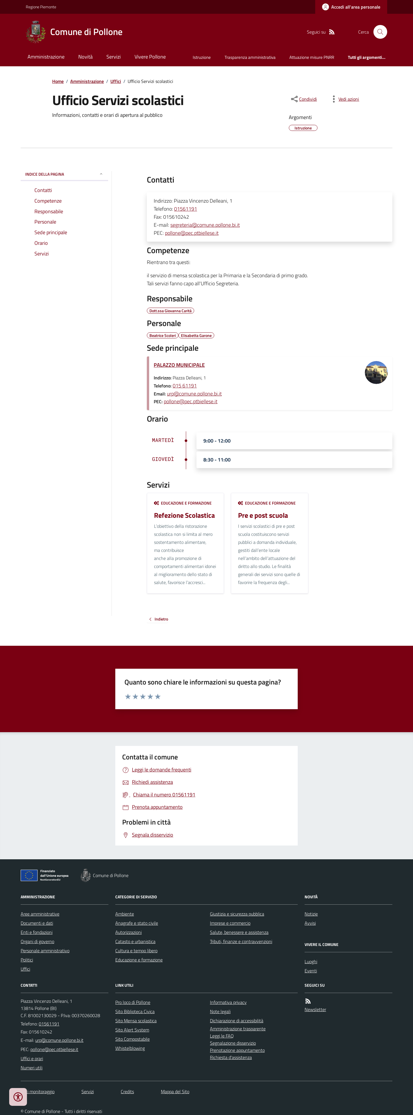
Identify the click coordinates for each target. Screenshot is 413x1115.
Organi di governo (37, 941)
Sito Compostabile (132, 1039)
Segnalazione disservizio (233, 1043)
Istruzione (202, 57)
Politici (27, 959)
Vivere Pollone (150, 57)
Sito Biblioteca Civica (135, 1011)
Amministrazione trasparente (238, 1028)
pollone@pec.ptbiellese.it (192, 233)
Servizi (113, 57)
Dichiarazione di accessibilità (236, 1020)
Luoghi (311, 961)
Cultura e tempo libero (136, 950)
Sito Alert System (132, 1029)
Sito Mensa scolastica (136, 1020)
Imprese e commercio (230, 923)
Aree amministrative (40, 913)
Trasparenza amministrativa (250, 57)
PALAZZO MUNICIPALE (179, 365)
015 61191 (185, 385)
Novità (85, 57)
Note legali (220, 1011)
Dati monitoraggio (37, 1091)
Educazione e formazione (183, 503)
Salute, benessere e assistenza (239, 932)
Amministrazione (46, 57)
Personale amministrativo (45, 950)
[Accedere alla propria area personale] (351, 7)
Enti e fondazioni (36, 932)
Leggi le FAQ (222, 1035)
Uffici (115, 81)
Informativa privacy (228, 1002)
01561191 (185, 209)
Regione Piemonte (41, 7)
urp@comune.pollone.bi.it (194, 393)
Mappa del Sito (175, 1091)
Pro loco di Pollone (132, 1002)
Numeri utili (31, 1067)
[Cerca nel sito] (378, 32)
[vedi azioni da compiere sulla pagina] (344, 99)
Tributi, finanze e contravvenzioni (241, 941)
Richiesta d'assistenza (231, 1057)
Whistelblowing (130, 1048)
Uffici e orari (32, 1058)
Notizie (311, 913)
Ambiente (124, 913)
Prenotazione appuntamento (237, 1050)
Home (58, 81)
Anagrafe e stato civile (136, 923)
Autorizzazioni (128, 932)
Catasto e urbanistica (135, 941)
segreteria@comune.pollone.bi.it (205, 225)
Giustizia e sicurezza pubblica (237, 913)
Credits (127, 1091)
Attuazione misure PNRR (311, 57)
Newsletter (315, 1009)
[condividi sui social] (303, 99)
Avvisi (310, 923)
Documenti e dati (37, 923)
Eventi (311, 970)
